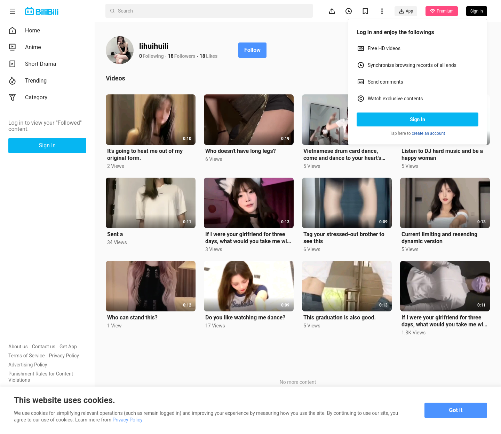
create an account (428, 133)
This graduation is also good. (339, 317)
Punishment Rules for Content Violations (40, 377)
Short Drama (32, 64)
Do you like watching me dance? (245, 317)
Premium (441, 11)
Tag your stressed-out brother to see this (343, 238)
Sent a (115, 234)
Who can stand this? (132, 317)
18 (171, 56)
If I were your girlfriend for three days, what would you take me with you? (248, 238)
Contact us (43, 346)
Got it (456, 410)
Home (24, 30)
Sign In (417, 119)
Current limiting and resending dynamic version (439, 238)
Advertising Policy (27, 364)
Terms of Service (26, 355)
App (406, 11)
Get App (68, 346)
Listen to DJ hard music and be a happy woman (442, 154)
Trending (27, 81)
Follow (252, 50)
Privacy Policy (64, 355)
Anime (24, 47)
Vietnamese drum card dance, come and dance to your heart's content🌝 (342, 155)
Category (27, 97)
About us (18, 346)
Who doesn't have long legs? (240, 151)
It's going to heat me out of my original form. (145, 154)
